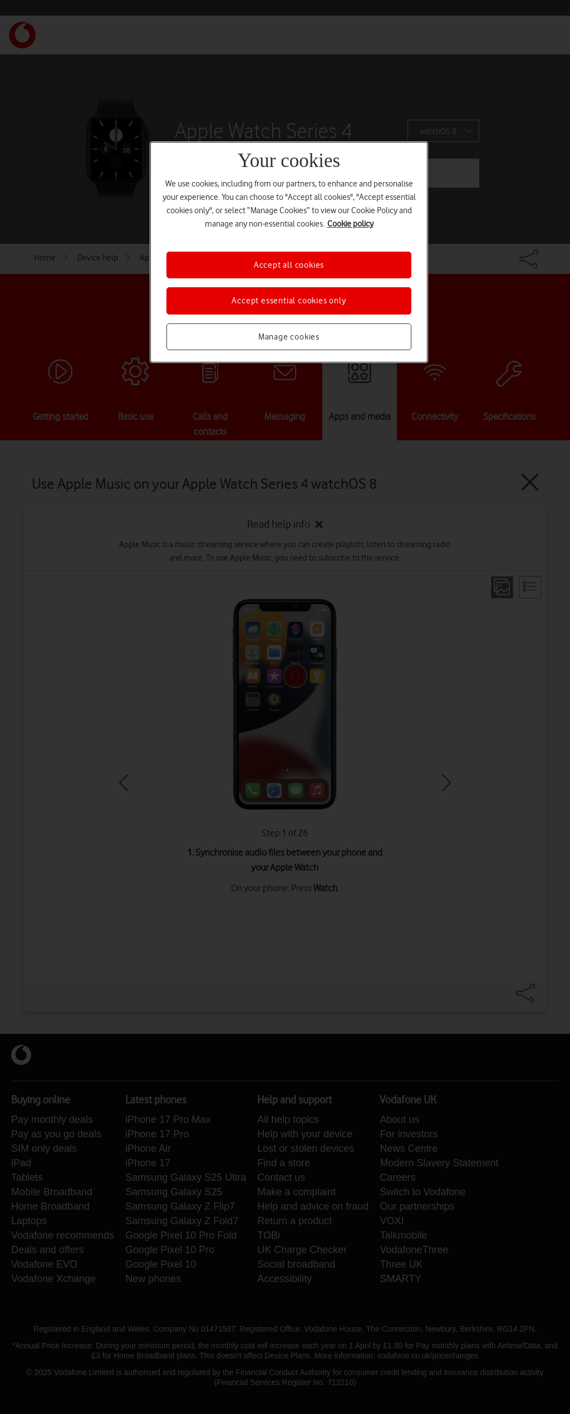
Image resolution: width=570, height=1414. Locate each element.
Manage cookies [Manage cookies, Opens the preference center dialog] (289, 337)
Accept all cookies (289, 265)
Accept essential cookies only (289, 301)
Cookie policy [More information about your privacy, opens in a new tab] (350, 224)
